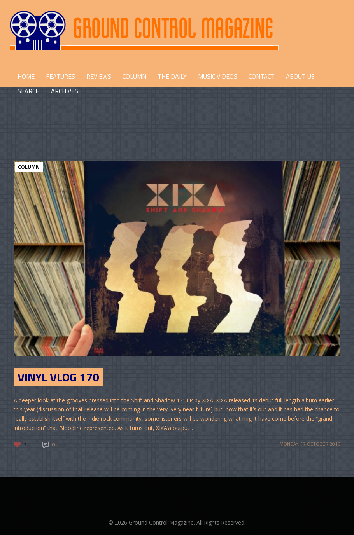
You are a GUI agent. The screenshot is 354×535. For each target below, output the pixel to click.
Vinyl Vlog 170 (58, 377)
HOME (26, 76)
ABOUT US (300, 76)
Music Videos (217, 76)
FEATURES (60, 76)
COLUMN (134, 76)
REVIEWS (98, 76)
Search (29, 91)
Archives (64, 91)
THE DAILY (172, 76)
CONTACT (262, 76)
